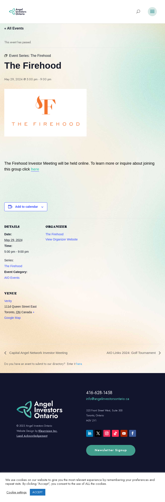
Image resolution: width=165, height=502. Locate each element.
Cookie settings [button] (16, 492)
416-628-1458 (99, 393)
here (35, 169)
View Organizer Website (62, 239)
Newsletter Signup (111, 450)
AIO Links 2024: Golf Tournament (131, 353)
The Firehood (13, 266)
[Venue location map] (68, 314)
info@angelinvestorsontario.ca (107, 398)
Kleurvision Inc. (47, 431)
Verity (8, 301)
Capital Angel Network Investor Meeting (39, 353)
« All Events (14, 28)
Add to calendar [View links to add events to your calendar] (26, 206)
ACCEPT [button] (37, 492)
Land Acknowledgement (32, 436)
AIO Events (12, 277)
